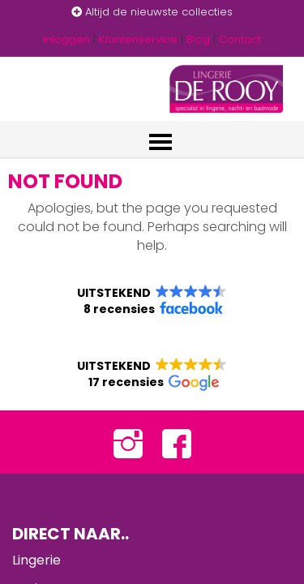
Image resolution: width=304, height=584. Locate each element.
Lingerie (36, 560)
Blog (198, 39)
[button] (152, 300)
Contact (240, 39)
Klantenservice (138, 39)
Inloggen (66, 39)
